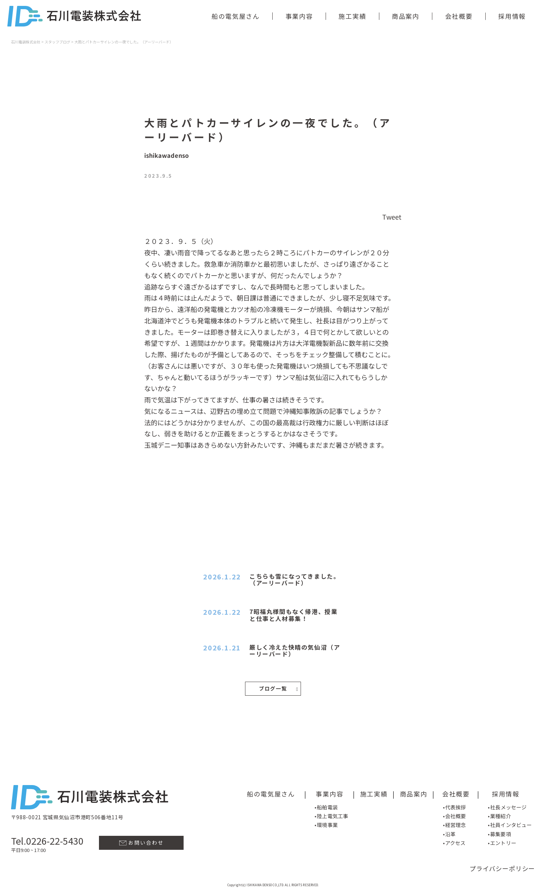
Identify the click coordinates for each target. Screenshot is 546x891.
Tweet (392, 216)
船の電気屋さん (236, 16)
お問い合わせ (141, 841)
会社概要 (459, 16)
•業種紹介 (499, 814)
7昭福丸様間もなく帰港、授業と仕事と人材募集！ (293, 614)
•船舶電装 (326, 805)
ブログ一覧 (278, 688)
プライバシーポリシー (502, 867)
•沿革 (449, 832)
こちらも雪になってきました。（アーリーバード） (294, 579)
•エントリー (502, 841)
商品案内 (405, 16)
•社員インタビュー (510, 823)
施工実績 (352, 16)
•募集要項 (499, 832)
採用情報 (512, 16)
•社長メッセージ (507, 805)
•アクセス (454, 841)
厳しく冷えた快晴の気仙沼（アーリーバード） (294, 650)
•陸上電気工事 (331, 814)
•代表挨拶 (454, 805)
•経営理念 (454, 823)
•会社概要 (454, 814)
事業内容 (299, 16)
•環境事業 (326, 823)
